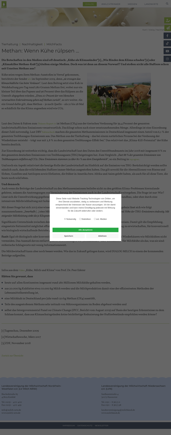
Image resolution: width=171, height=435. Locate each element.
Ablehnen (102, 236)
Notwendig (70, 219)
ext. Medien (100, 219)
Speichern (68, 236)
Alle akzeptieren (85, 230)
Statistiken (85, 219)
